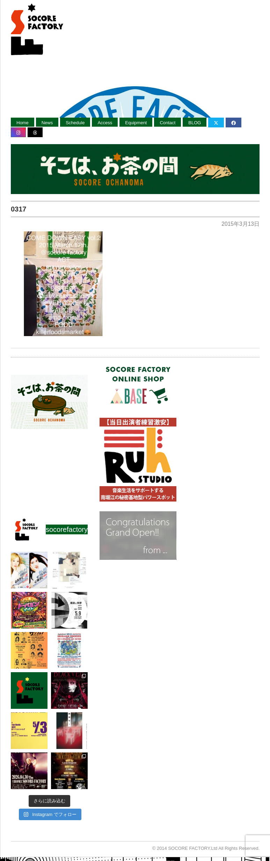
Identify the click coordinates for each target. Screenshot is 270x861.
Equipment (136, 122)
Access (104, 122)
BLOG (194, 122)
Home (22, 122)
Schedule (75, 122)
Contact (167, 122)
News (47, 122)
